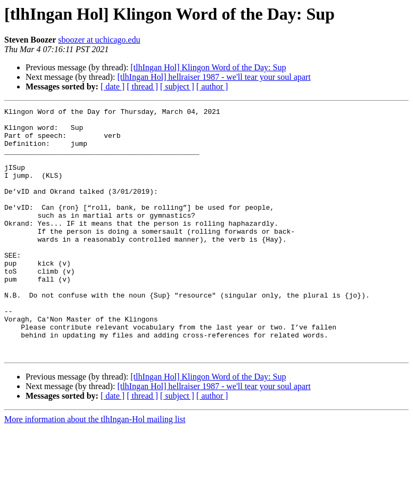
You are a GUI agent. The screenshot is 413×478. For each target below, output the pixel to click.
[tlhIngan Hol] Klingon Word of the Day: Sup (208, 67)
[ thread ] (142, 86)
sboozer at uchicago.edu (99, 39)
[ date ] (113, 86)
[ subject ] (177, 86)
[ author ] (212, 86)
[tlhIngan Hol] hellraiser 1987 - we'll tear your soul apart (213, 76)
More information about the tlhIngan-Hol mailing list (94, 468)
